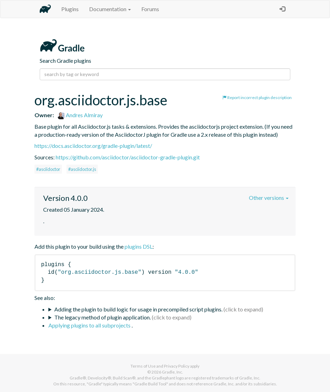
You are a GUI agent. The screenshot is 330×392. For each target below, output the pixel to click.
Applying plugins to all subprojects (90, 325)
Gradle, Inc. (172, 372)
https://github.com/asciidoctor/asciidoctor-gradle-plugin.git (128, 157)
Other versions (269, 197)
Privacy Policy (176, 366)
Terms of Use (143, 366)
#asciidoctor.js (82, 169)
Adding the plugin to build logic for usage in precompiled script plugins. (138, 309)
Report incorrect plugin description (257, 97)
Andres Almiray (80, 115)
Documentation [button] (110, 9)
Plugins (70, 9)
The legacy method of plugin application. (102, 317)
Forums (150, 9)
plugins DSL (138, 246)
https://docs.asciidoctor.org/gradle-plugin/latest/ (93, 145)
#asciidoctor (48, 169)
